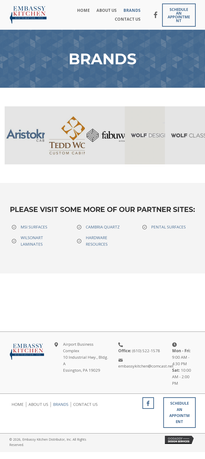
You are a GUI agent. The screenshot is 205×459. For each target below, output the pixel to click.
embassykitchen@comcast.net (145, 366)
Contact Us (85, 404)
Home (18, 404)
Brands (60, 404)
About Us (38, 404)
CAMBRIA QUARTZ (103, 227)
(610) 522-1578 (146, 350)
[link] (83, 10)
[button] (156, 16)
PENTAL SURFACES (169, 227)
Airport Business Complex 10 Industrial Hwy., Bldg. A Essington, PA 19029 (85, 357)
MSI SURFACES (34, 227)
